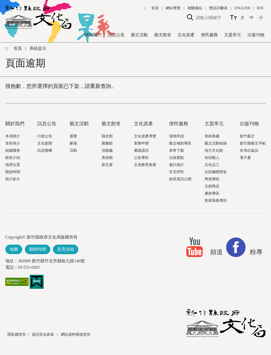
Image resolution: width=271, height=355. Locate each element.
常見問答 (176, 172)
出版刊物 (255, 35)
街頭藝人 (212, 158)
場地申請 (176, 136)
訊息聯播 (44, 150)
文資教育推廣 (145, 165)
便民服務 (209, 35)
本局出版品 (249, 150)
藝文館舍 (162, 35)
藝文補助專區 (180, 143)
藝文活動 (139, 35)
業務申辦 (141, 143)
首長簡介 (12, 143)
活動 (73, 150)
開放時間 (12, 172)
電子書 (245, 158)
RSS (260, 8)
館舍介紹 (12, 158)
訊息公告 (116, 35)
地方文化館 (214, 150)
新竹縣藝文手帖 (253, 143)
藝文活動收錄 (216, 143)
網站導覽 (174, 8)
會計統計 (176, 165)
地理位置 (12, 165)
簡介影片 (12, 179)
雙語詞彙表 (218, 8)
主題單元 (232, 35)
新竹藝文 (247, 136)
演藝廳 (107, 150)
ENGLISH (242, 8)
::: (145, 8)
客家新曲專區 (216, 201)
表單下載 (176, 150)
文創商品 (212, 186)
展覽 (73, 136)
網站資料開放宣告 (76, 334)
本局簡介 (12, 136)
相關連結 (194, 8)
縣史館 (107, 136)
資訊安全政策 (43, 334)
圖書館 (107, 143)
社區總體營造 (216, 172)
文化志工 (212, 165)
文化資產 (186, 35)
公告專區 (141, 158)
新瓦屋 (107, 165)
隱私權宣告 (16, 334)
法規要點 (176, 158)
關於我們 (92, 35)
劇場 (73, 143)
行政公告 (44, 136)
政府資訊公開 (180, 179)
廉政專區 (212, 193)
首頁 (155, 8)
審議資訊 (141, 150)
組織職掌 (12, 150)
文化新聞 (44, 143)
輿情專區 (212, 179)
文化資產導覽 (145, 136)
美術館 (107, 158)
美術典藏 (212, 136)
